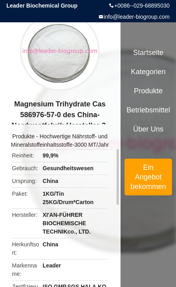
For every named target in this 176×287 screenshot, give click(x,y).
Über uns (148, 129)
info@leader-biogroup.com (137, 17)
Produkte (23, 136)
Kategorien (148, 72)
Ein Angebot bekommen (148, 177)
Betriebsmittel (148, 110)
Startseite (148, 53)
